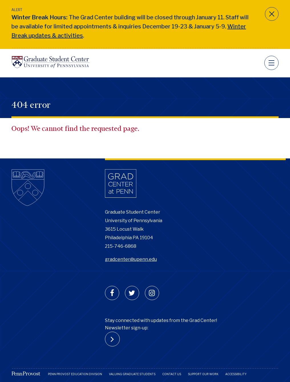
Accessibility (236, 374)
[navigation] (271, 62)
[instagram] (152, 293)
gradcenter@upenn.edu (131, 259)
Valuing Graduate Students (132, 374)
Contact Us (171, 374)
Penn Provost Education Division (75, 374)
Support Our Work (203, 374)
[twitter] (132, 293)
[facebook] (112, 293)
